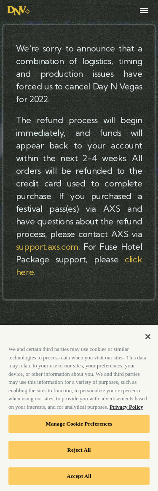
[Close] (148, 338)
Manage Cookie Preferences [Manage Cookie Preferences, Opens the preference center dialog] (79, 426)
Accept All (79, 478)
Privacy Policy (126, 409)
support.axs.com (47, 246)
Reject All (79, 452)
